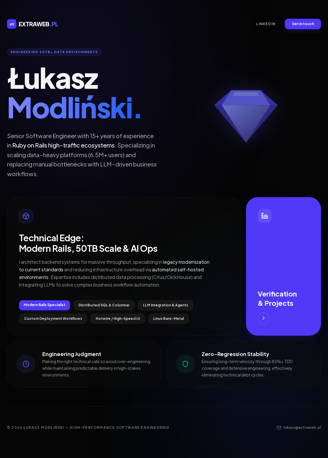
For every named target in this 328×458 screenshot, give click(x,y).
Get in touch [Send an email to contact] (303, 24)
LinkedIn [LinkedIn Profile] (265, 24)
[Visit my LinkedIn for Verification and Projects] (283, 266)
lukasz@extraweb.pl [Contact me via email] (299, 427)
